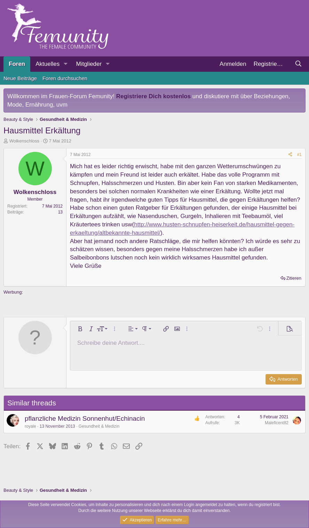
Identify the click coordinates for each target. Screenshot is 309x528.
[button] (65, 64)
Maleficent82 (276, 422)
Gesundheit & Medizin (99, 426)
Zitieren (293, 278)
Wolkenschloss (24, 140)
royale (30, 426)
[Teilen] (290, 155)
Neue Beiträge (20, 78)
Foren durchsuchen (64, 78)
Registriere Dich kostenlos (153, 96)
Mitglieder (89, 64)
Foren (17, 64)
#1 (299, 154)
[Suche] (298, 64)
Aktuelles (47, 64)
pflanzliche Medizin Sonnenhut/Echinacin (85, 418)
